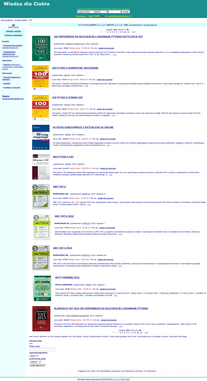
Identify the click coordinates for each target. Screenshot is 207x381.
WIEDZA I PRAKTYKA (75, 44)
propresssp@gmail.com (13, 99)
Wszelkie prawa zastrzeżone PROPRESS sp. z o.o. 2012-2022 (103, 379)
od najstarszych (135, 25)
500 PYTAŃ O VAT (63, 157)
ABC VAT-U (59, 186)
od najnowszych (150, 25)
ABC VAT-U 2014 (62, 248)
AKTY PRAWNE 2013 (67, 277)
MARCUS (86, 194)
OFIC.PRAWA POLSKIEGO (77, 316)
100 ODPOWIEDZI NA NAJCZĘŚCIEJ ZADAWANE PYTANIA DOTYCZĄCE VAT (98, 36)
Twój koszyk (81, 16)
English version (13, 27)
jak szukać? (124, 9)
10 (125, 32)
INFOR (67, 75)
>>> (133, 32)
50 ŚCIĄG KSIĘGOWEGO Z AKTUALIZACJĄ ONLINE (83, 127)
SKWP (88, 285)
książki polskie (21, 20)
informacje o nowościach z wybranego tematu (12, 67)
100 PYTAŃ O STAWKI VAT (67, 97)
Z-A (103, 25)
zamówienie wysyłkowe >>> (119, 16)
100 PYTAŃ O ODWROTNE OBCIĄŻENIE (75, 68)
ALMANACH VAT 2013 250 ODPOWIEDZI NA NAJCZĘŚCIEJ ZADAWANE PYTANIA (101, 308)
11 (128, 32)
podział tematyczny (10, 48)
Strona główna (7, 20)
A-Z (98, 25)
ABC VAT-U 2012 (64, 216)
